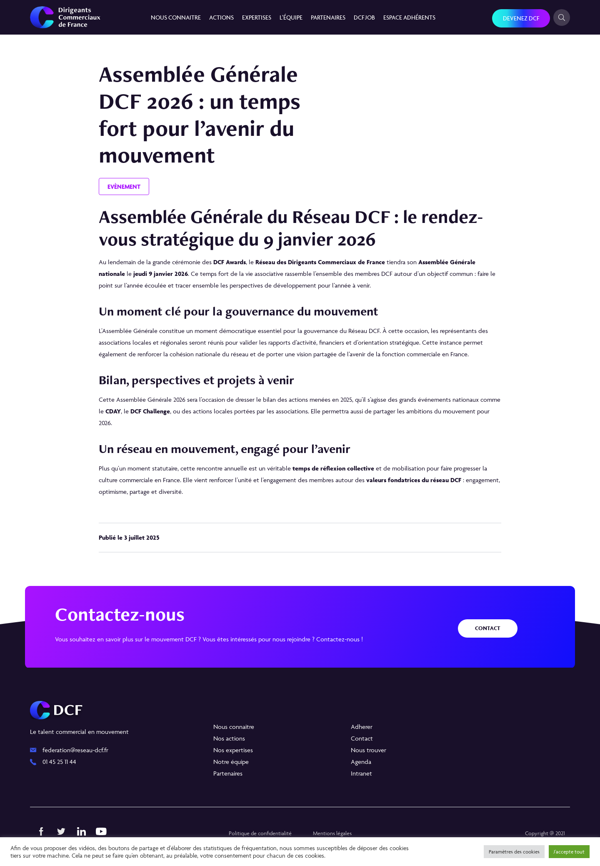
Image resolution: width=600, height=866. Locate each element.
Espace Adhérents (409, 17)
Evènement (124, 186)
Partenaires (328, 17)
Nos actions (229, 738)
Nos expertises (233, 750)
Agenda (361, 762)
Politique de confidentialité (260, 833)
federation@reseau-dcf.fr (75, 750)
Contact (487, 628)
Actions (221, 17)
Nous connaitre (176, 17)
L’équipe (291, 17)
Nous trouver (368, 750)
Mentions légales (332, 833)
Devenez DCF (521, 18)
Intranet (361, 773)
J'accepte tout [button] (569, 851)
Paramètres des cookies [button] (514, 851)
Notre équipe (231, 762)
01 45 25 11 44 (59, 762)
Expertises (256, 17)
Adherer (361, 727)
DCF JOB (364, 17)
